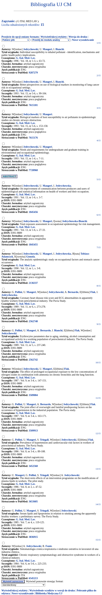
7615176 (33, 137)
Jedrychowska (63, 185)
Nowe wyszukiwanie (83, 40)
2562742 (33, 359)
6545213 (33, 578)
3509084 (33, 395)
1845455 (33, 244)
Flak (92, 292)
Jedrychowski (30, 49)
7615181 (33, 105)
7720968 (33, 170)
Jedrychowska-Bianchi (74, 221)
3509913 (33, 430)
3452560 (33, 466)
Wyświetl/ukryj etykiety (54, 36)
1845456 (33, 212)
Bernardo (73, 292)
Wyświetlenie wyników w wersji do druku (52, 590)
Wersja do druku (78, 36)
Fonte (49, 546)
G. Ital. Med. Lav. (25, 58)
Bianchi (60, 49)
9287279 (33, 72)
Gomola (30, 256)
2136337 (33, 283)
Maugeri (47, 49)
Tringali (44, 439)
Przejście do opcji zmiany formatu (20, 36)
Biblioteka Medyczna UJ (48, 593)
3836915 (33, 537)
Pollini (18, 292)
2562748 (33, 321)
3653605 (33, 501)
